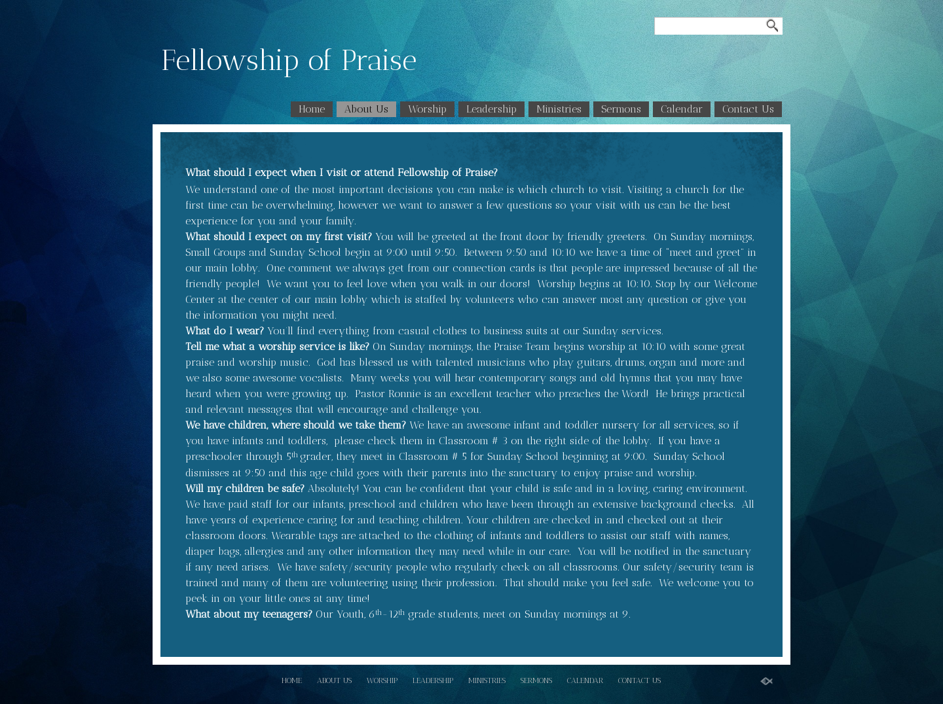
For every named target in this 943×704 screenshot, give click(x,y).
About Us (366, 109)
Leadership (491, 109)
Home (312, 109)
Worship (427, 109)
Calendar (682, 109)
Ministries (559, 109)
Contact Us (748, 109)
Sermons (621, 109)
